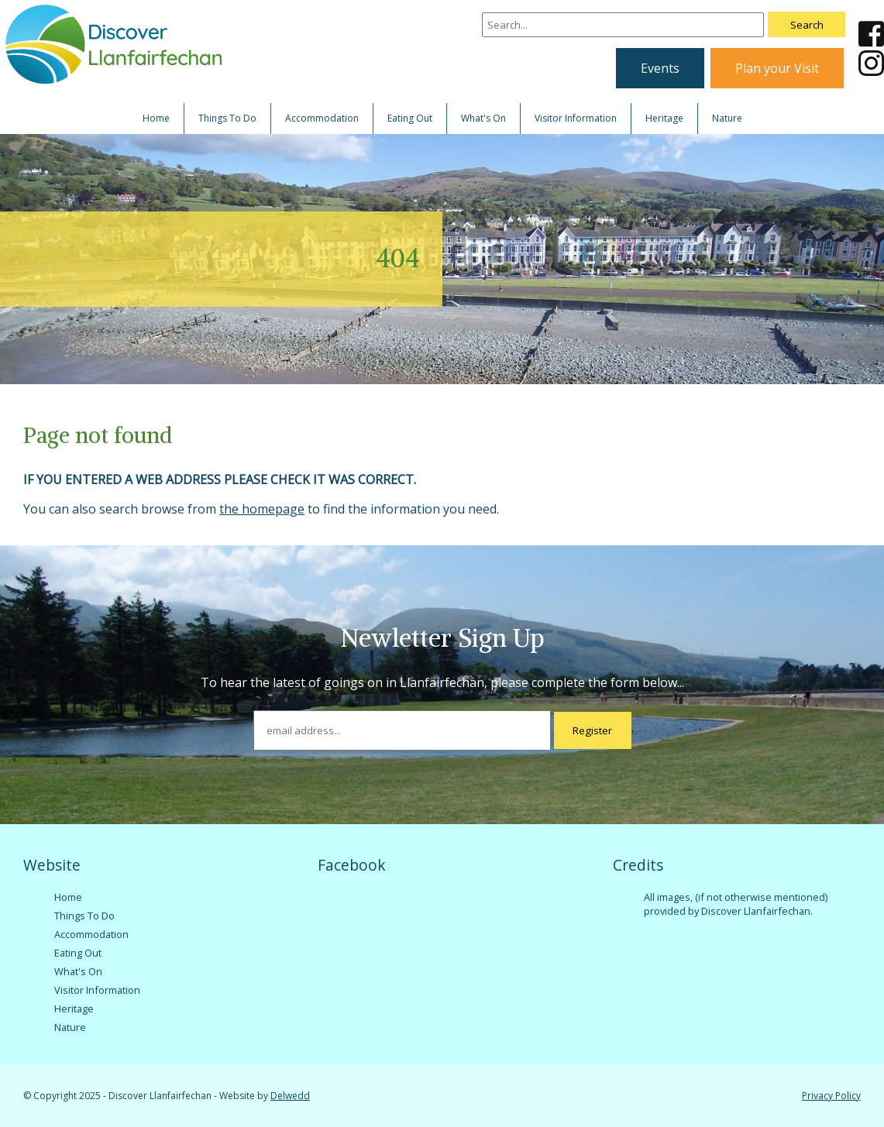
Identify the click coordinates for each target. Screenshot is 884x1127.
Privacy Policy (831, 1095)
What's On (483, 118)
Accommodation (322, 118)
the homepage (261, 508)
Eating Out (409, 118)
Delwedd (290, 1095)
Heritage (664, 118)
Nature (727, 118)
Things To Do (227, 118)
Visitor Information (576, 118)
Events (660, 68)
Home (156, 118)
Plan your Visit (777, 68)
